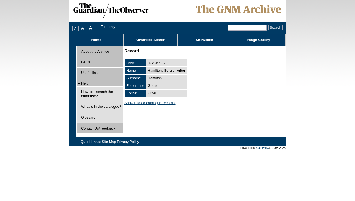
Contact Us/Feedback (98, 128)
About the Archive (95, 51)
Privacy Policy (128, 142)
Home (96, 40)
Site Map (109, 142)
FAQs (85, 62)
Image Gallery (258, 40)
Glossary (88, 117)
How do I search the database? (97, 94)
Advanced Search (150, 40)
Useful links (90, 73)
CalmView (262, 147)
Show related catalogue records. (150, 103)
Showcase (204, 40)
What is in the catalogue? (101, 106)
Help (84, 83)
